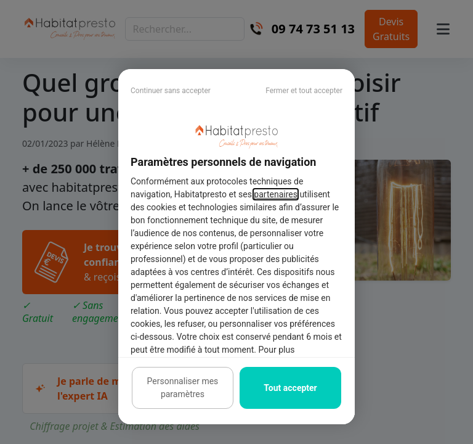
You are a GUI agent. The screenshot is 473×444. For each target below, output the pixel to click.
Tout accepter (290, 388)
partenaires (275, 194)
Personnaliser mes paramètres (183, 387)
